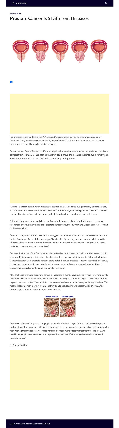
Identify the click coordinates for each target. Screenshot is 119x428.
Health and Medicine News (38, 423)
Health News (15, 13)
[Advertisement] (59, 114)
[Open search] (106, 3)
